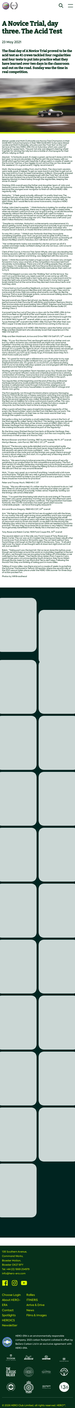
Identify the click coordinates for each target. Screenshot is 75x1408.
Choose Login (11, 1295)
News (30, 1310)
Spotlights (9, 1315)
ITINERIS (32, 1300)
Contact (8, 1310)
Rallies (30, 1295)
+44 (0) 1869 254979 (17, 1269)
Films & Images (36, 1315)
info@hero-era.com (14, 1273)
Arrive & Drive (35, 1305)
